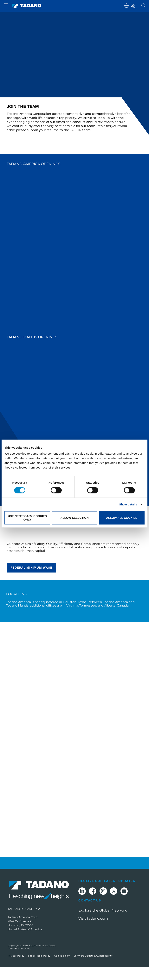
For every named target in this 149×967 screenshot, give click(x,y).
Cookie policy (62, 955)
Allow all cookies (121, 517)
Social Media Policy (39, 955)
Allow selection (74, 517)
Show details (128, 504)
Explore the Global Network (102, 910)
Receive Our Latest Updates (106, 881)
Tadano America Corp (42, 945)
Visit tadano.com (93, 918)
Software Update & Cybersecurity (93, 955)
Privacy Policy (16, 955)
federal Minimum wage (31, 567)
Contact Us (89, 900)
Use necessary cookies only (27, 518)
